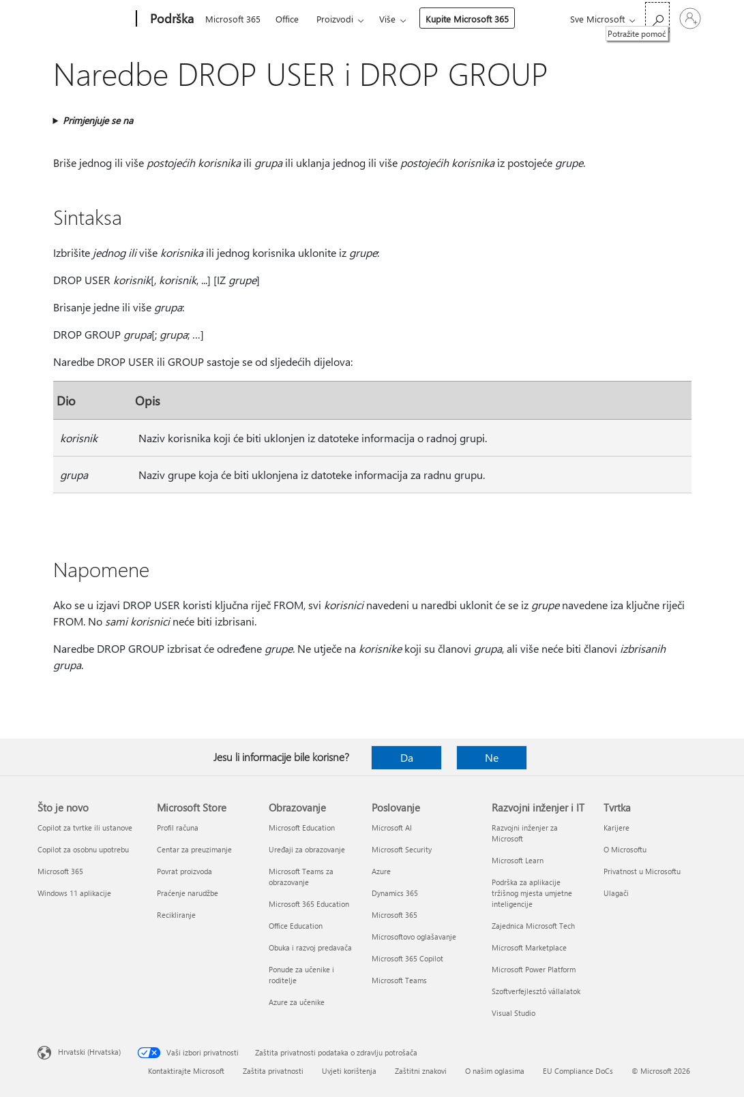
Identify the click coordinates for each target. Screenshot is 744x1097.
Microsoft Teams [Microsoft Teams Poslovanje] (399, 980)
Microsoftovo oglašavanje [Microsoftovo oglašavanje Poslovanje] (414, 936)
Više (387, 19)
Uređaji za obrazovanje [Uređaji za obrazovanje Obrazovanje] (307, 849)
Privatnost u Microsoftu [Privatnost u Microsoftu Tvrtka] (642, 871)
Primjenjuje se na (98, 120)
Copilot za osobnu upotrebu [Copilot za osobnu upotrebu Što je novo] (83, 849)
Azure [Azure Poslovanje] (381, 871)
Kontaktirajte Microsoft (186, 1071)
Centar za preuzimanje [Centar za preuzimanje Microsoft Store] (194, 849)
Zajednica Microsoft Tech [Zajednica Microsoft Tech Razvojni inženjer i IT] (533, 926)
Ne (492, 757)
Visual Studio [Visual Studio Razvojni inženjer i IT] (513, 1013)
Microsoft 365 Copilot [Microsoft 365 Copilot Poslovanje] (407, 958)
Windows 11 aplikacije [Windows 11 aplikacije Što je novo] (74, 893)
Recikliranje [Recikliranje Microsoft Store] (176, 915)
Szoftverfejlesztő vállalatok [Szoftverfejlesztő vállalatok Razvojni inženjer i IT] (536, 991)
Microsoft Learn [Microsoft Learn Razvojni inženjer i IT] (518, 860)
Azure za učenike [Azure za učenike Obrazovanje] (297, 1002)
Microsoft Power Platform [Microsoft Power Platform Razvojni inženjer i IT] (534, 969)
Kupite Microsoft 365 (467, 19)
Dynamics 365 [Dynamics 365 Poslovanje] (395, 893)
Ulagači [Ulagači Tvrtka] (616, 893)
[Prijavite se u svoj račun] (690, 18)
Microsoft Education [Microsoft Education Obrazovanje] (302, 827)
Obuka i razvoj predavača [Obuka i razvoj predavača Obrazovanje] (310, 947)
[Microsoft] (84, 19)
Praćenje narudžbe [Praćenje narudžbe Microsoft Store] (187, 893)
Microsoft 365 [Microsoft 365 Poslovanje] (394, 915)
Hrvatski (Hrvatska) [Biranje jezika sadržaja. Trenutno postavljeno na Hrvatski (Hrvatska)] (89, 1052)
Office (287, 19)
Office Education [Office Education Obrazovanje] (296, 926)
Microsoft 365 (233, 19)
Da (406, 757)
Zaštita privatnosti (273, 1071)
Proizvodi (334, 19)
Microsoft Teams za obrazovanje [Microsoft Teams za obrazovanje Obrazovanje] (301, 876)
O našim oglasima (494, 1071)
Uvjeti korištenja (349, 1071)
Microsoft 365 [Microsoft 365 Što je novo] (60, 871)
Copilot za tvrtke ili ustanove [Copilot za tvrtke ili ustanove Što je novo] (85, 827)
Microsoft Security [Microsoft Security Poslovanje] (402, 849)
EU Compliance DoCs (578, 1071)
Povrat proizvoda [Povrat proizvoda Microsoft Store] (184, 871)
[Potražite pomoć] (657, 17)
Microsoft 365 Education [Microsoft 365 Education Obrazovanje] (309, 904)
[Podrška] (170, 19)
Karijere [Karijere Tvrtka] (616, 827)
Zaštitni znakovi (421, 1071)
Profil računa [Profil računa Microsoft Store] (177, 827)
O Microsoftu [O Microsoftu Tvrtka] (625, 849)
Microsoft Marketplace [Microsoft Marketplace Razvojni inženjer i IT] (529, 947)
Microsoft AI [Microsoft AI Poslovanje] (392, 827)
